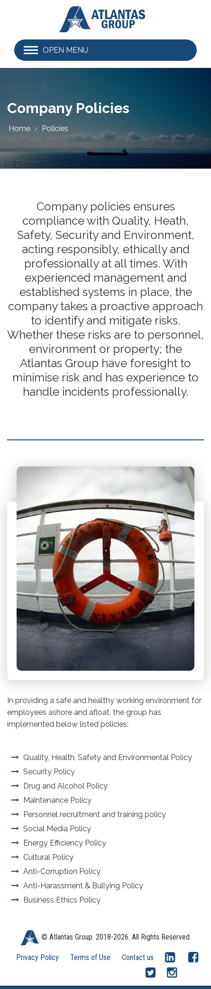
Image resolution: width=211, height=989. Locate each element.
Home (19, 128)
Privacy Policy (37, 957)
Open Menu (65, 50)
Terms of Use (90, 957)
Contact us (138, 957)
